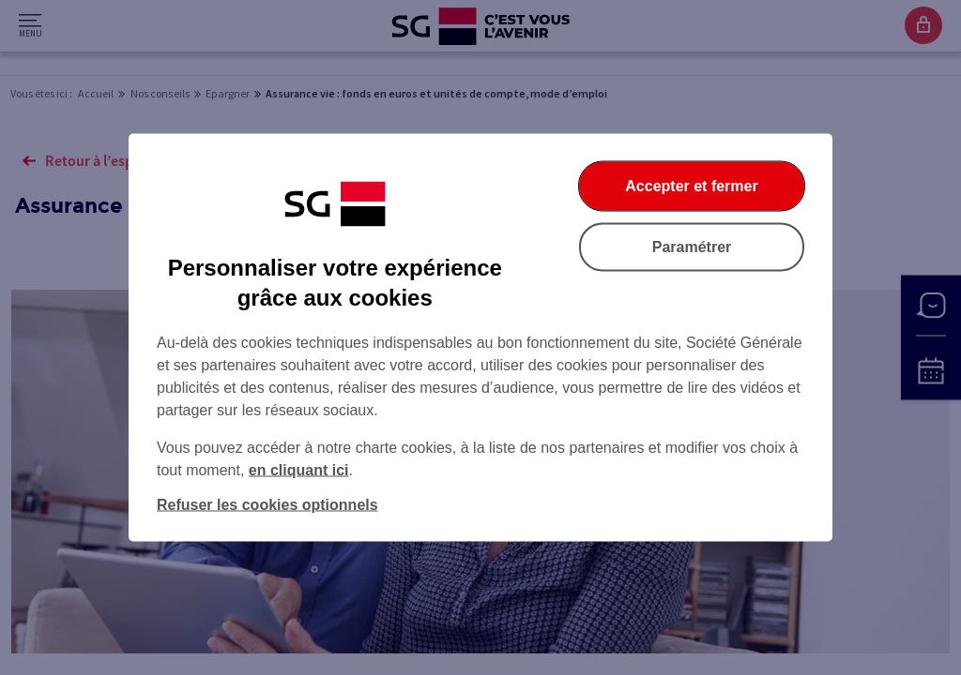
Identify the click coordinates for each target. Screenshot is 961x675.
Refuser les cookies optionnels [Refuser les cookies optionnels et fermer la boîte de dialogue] (267, 505)
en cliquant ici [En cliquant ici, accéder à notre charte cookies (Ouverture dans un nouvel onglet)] (299, 470)
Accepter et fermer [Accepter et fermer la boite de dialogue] (691, 186)
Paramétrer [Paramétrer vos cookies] (692, 247)
